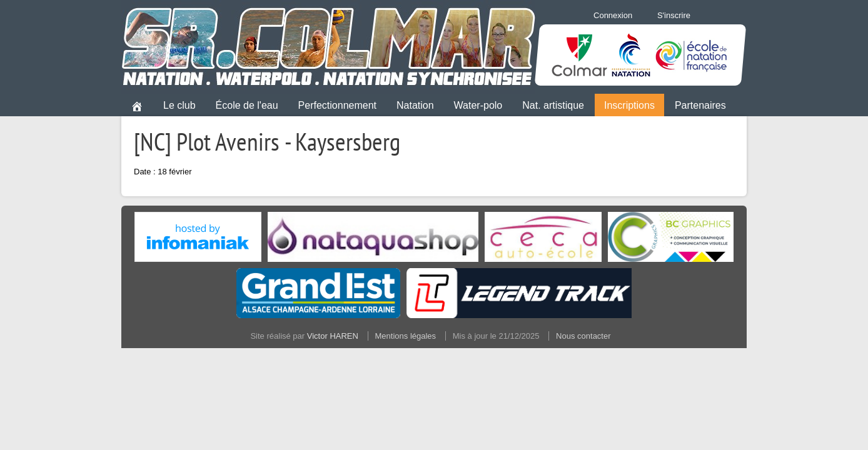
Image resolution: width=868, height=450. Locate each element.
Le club (179, 105)
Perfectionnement (337, 105)
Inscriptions (629, 105)
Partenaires (700, 105)
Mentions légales (406, 336)
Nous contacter (583, 336)
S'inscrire (673, 15)
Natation (415, 105)
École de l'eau (247, 105)
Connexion (612, 15)
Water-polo (478, 105)
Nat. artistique (553, 105)
